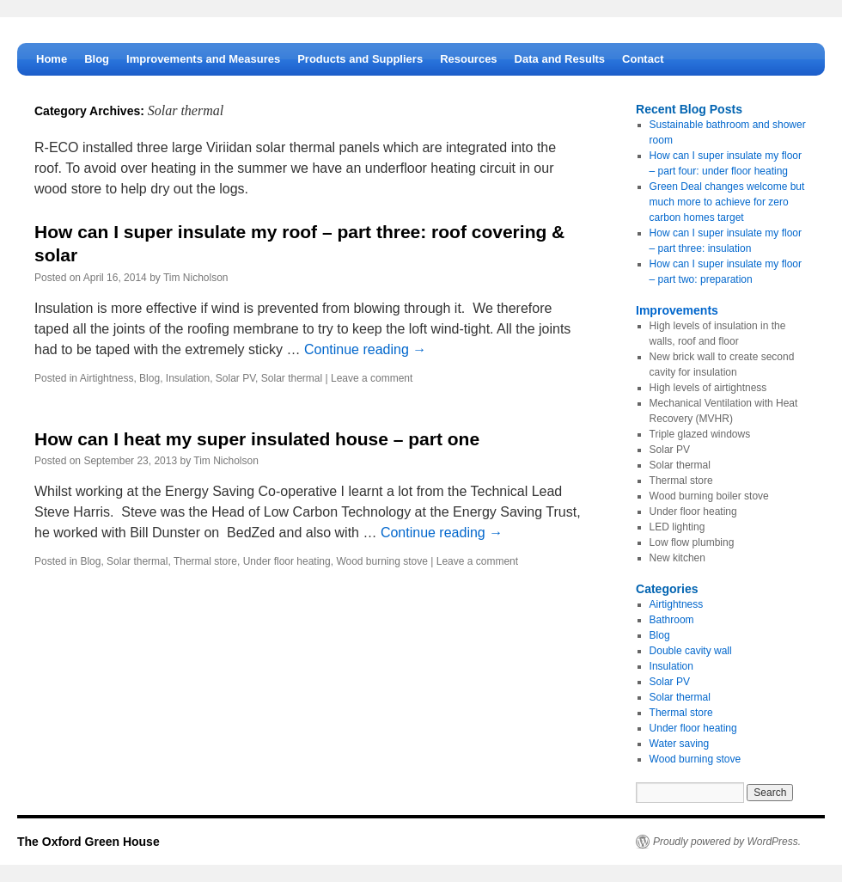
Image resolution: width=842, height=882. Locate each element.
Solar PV (235, 378)
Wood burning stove (382, 561)
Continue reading (365, 349)
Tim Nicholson (196, 278)
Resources (468, 58)
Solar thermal (291, 378)
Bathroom (672, 620)
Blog (96, 58)
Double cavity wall (691, 651)
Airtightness (107, 378)
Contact (642, 58)
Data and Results (560, 58)
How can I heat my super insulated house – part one (256, 439)
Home (51, 58)
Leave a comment (371, 378)
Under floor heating (287, 561)
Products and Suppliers (360, 58)
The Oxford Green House (88, 841)
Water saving (680, 744)
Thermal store (205, 561)
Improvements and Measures (203, 58)
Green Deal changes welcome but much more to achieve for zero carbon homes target (727, 202)
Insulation (188, 378)
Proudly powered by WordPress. (727, 842)
